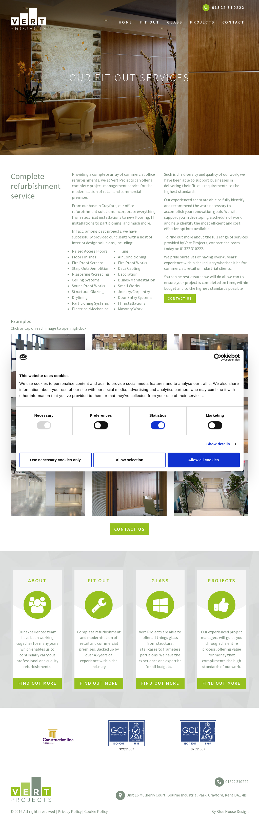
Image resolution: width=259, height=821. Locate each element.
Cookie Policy (96, 811)
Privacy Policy (70, 811)
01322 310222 (236, 781)
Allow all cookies (203, 460)
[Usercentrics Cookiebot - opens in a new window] (217, 357)
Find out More (37, 683)
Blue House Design (232, 811)
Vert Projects (37, 22)
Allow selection (129, 460)
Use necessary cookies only (55, 460)
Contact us (180, 298)
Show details (218, 444)
